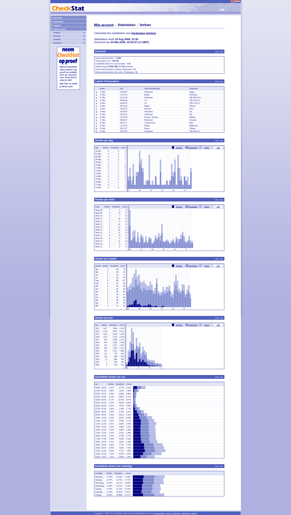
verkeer (69, 32)
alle (218, 147)
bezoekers (193, 147)
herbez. (179, 147)
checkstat (56, 17)
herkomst (69, 42)
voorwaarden (159, 513)
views (206, 147)
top (221, 51)
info (217, 51)
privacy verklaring (173, 513)
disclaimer (185, 513)
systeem (69, 39)
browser (69, 36)
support (56, 25)
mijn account (58, 28)
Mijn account (104, 25)
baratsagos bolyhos (144, 33)
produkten (57, 21)
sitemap (194, 513)
